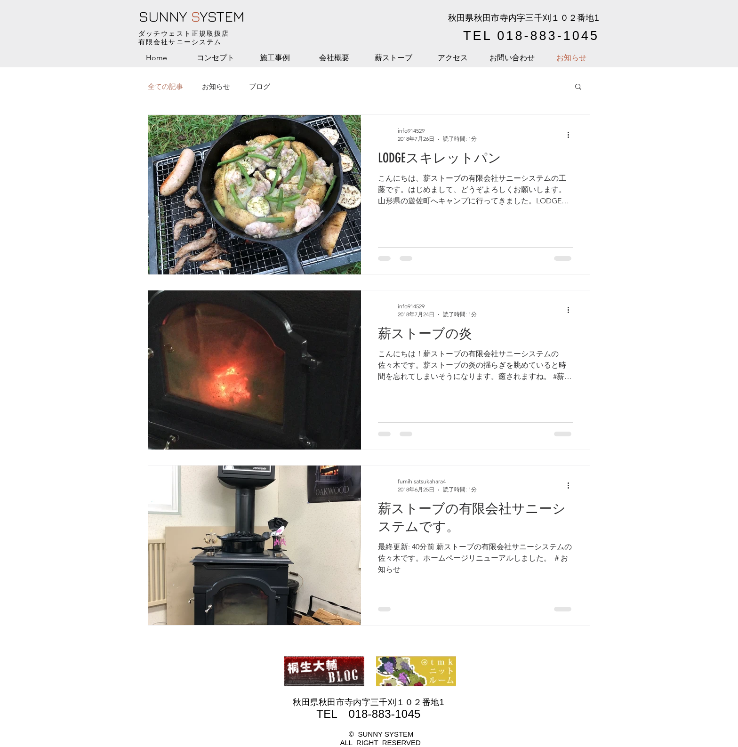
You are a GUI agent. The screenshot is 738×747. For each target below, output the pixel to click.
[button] (578, 87)
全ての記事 (165, 86)
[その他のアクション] (571, 134)
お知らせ (216, 86)
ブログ (259, 86)
